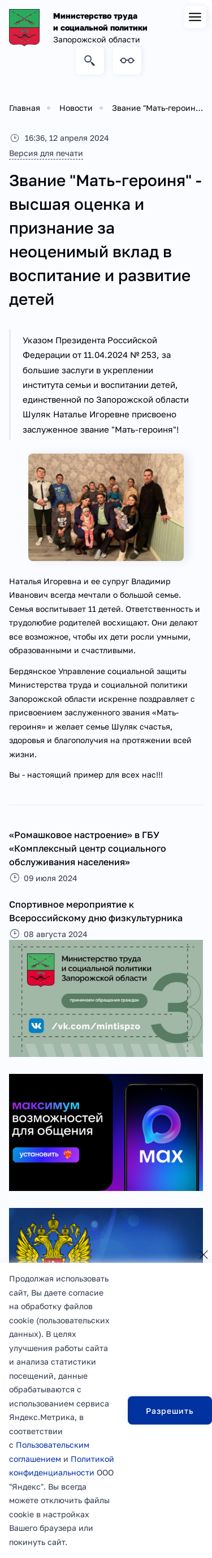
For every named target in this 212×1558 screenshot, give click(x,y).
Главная (24, 108)
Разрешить (170, 1410)
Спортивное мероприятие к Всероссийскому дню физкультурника (96, 911)
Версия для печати (46, 153)
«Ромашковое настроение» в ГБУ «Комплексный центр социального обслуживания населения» (87, 848)
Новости (76, 108)
